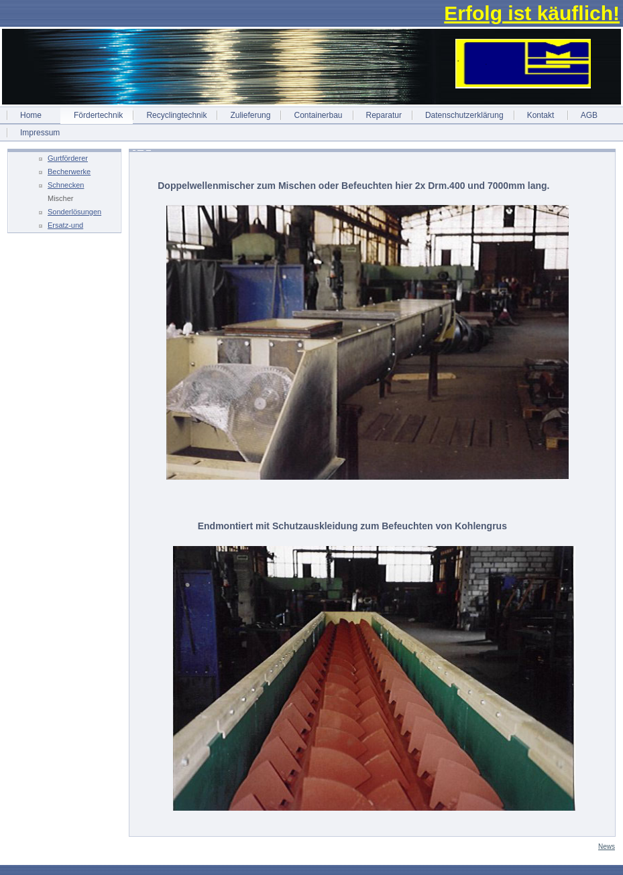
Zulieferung (250, 115)
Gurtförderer (68, 158)
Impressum (40, 132)
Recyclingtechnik (176, 115)
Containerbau (318, 115)
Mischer (61, 198)
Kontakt (541, 115)
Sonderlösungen (74, 212)
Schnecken (66, 185)
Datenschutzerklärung (464, 115)
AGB (589, 115)
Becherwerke (69, 171)
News (606, 846)
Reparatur (384, 115)
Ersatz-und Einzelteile (65, 226)
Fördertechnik (98, 115)
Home (31, 115)
